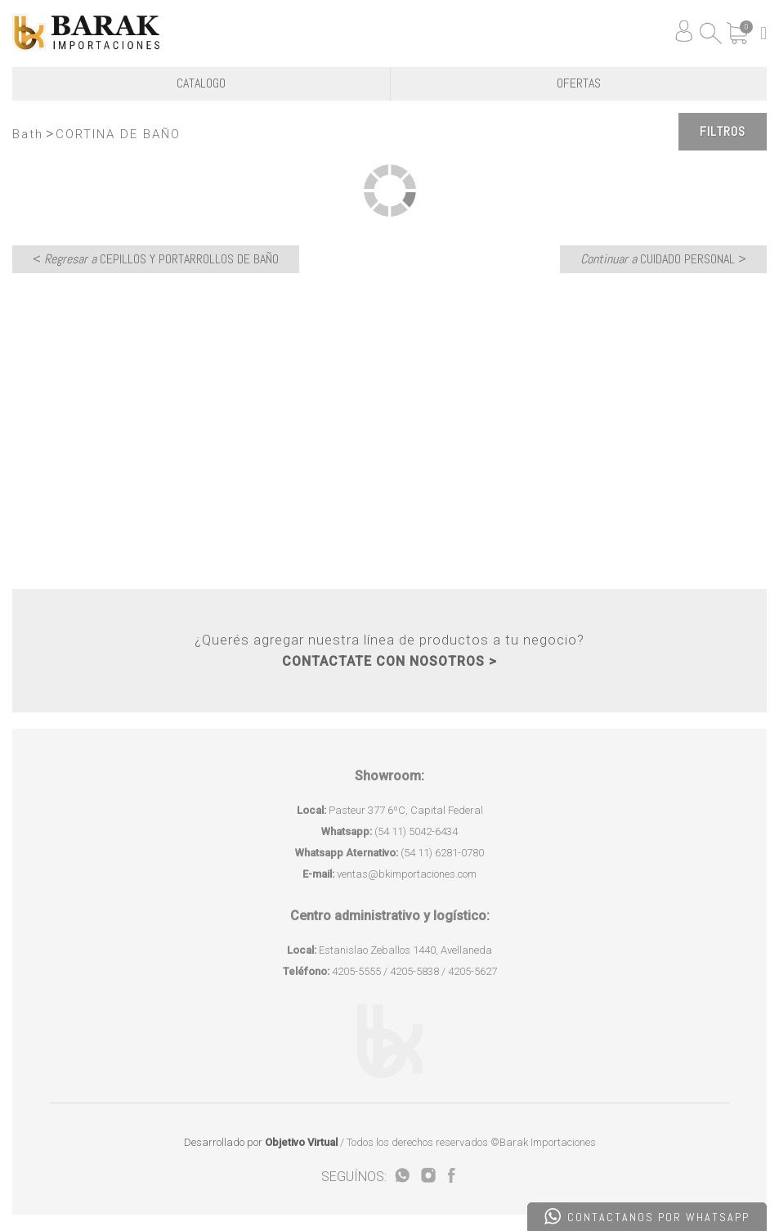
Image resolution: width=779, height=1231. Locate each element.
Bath (27, 134)
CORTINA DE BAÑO (118, 134)
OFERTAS (579, 83)
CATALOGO (201, 83)
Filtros (722, 131)
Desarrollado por (261, 1142)
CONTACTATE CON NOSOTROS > (389, 661)
